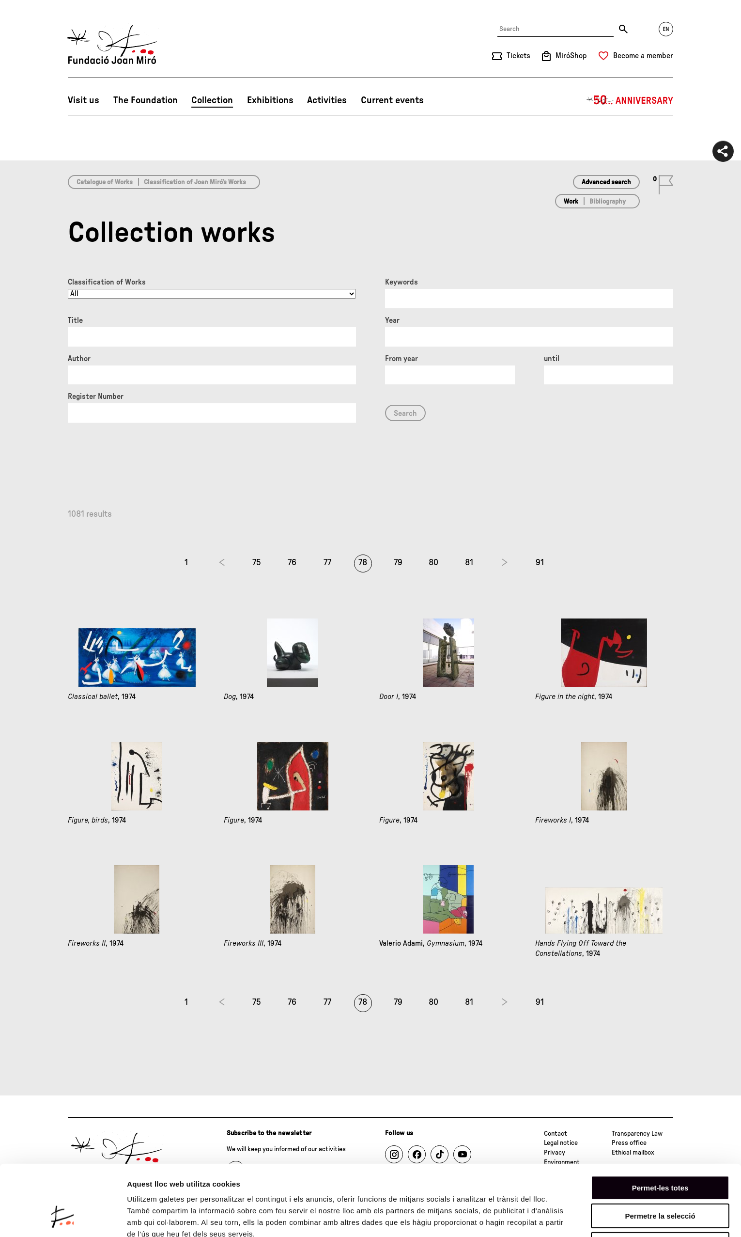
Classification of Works (107, 282)
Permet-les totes (660, 1126)
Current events (392, 100)
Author (79, 359)
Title (75, 320)
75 (256, 562)
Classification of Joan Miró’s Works (195, 182)
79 (398, 562)
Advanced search (606, 182)
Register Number (96, 396)
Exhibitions (270, 100)
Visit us (83, 100)
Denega (660, 1182)
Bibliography (607, 201)
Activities (327, 100)
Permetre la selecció (660, 1154)
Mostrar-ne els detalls (164, 1218)
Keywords (401, 282)
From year (401, 359)
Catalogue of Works (105, 182)
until (551, 359)
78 (362, 562)
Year (392, 320)
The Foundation (145, 100)
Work (571, 201)
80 (433, 562)
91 (540, 562)
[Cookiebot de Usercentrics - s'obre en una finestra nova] (62, 1218)
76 (292, 562)
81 (469, 562)
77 (327, 562)
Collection (212, 100)
